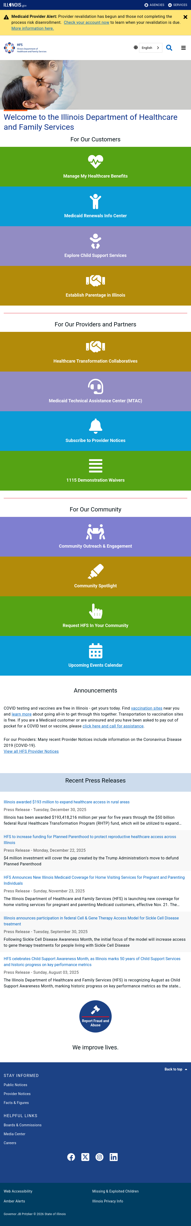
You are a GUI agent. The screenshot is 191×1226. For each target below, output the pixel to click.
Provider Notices (17, 1094)
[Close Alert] (185, 17)
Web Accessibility (18, 1191)
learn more (22, 714)
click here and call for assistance (113, 726)
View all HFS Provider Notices (31, 751)
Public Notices (15, 1085)
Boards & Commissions (23, 1125)
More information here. (32, 28)
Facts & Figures (16, 1103)
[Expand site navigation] (183, 48)
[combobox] (150, 48)
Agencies (154, 5)
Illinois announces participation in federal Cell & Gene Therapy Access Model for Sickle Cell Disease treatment (91, 921)
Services (177, 5)
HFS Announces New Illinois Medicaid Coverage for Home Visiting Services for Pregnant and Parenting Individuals (94, 880)
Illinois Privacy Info (107, 1201)
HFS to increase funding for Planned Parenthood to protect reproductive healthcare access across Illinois (90, 839)
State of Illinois (55, 1214)
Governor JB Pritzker (18, 1214)
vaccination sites (146, 708)
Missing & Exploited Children (115, 1191)
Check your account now (86, 22)
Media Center (14, 1134)
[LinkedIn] (114, 1158)
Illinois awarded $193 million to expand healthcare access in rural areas (67, 802)
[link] (71, 1158)
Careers (10, 1143)
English (147, 48)
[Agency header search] (169, 48)
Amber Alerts (14, 1201)
